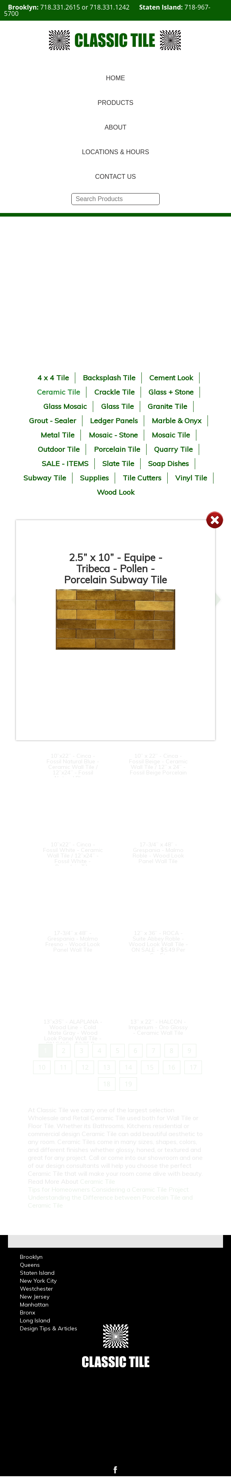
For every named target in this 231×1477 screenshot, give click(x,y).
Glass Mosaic (65, 406)
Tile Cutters (142, 477)
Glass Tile (117, 406)
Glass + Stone (171, 392)
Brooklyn (31, 1256)
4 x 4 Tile (53, 377)
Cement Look (171, 377)
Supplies (94, 477)
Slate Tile (118, 463)
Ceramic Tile (58, 392)
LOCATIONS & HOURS (115, 152)
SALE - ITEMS (65, 463)
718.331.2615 (60, 7)
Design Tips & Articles (48, 1328)
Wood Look (116, 492)
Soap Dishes (168, 463)
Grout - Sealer (52, 420)
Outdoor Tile (59, 449)
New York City (38, 1280)
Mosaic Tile (171, 434)
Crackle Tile (114, 392)
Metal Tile (57, 434)
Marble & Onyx (177, 420)
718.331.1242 (109, 7)
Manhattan (34, 1304)
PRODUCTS (115, 102)
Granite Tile (167, 406)
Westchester (36, 1288)
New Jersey (34, 1296)
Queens (30, 1264)
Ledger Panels (114, 420)
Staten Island (37, 1272)
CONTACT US (115, 176)
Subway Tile (44, 477)
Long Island (35, 1320)
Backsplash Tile (109, 377)
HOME (115, 78)
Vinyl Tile (191, 477)
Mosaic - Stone (113, 434)
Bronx (27, 1312)
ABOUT (115, 127)
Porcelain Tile (117, 449)
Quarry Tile (173, 449)
